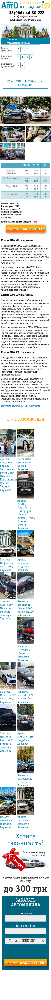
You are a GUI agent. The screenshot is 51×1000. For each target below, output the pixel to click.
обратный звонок (23, 41)
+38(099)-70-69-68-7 (25, 16)
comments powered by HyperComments (20, 405)
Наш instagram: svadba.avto (25, 20)
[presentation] (25, 951)
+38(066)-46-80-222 (25, 13)
